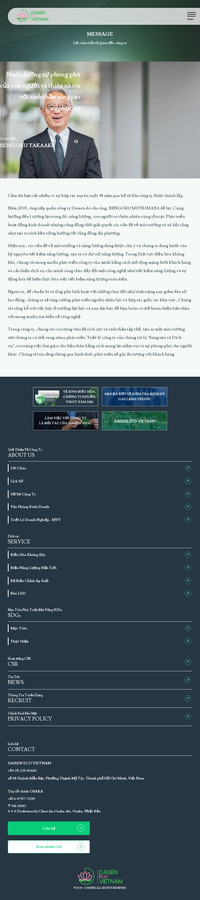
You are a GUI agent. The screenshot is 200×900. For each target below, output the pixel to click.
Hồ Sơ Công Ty (100, 494)
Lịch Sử (100, 481)
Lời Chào (100, 468)
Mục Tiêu (100, 628)
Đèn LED (100, 593)
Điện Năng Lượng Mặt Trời (100, 568)
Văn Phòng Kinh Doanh (100, 507)
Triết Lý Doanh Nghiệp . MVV (100, 520)
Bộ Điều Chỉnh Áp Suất (100, 581)
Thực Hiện (100, 641)
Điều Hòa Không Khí (100, 554)
